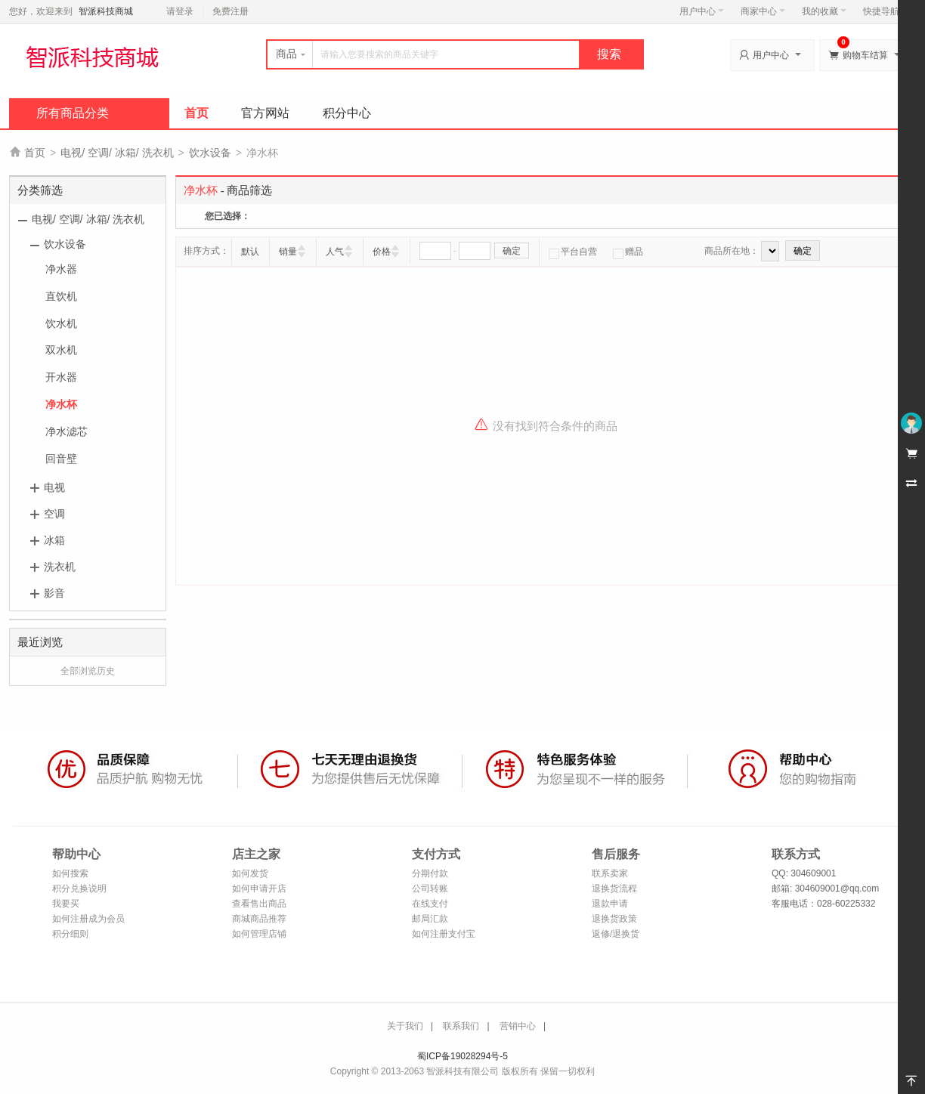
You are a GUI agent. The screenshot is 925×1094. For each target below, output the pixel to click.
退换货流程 (614, 888)
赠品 (628, 251)
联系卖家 (610, 873)
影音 (54, 593)
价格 (382, 251)
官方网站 (265, 113)
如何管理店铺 (259, 934)
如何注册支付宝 (443, 934)
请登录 (179, 11)
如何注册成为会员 (88, 918)
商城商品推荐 (259, 918)
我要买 (65, 903)
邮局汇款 (430, 918)
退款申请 (610, 903)
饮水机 (61, 323)
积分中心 (347, 113)
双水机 (61, 350)
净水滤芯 (66, 431)
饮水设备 (210, 153)
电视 (54, 487)
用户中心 (701, 11)
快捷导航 (885, 11)
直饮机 (61, 296)
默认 (250, 251)
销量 (288, 251)
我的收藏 (824, 11)
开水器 (61, 377)
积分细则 (70, 934)
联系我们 (461, 1026)
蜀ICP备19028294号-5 (462, 1056)
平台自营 (573, 251)
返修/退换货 (615, 934)
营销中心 (518, 1026)
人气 (335, 251)
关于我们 (405, 1026)
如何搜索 (70, 873)
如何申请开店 (259, 888)
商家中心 (763, 11)
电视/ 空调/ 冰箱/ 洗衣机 (116, 153)
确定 (512, 251)
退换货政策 (614, 918)
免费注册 (230, 11)
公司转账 (430, 888)
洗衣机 (60, 567)
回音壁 (61, 459)
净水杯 (61, 404)
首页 (196, 113)
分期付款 (430, 873)
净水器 (61, 269)
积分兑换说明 (79, 888)
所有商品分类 (72, 113)
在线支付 (430, 903)
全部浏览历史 (87, 671)
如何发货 (250, 873)
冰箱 (54, 540)
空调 (54, 514)
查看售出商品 (259, 903)
